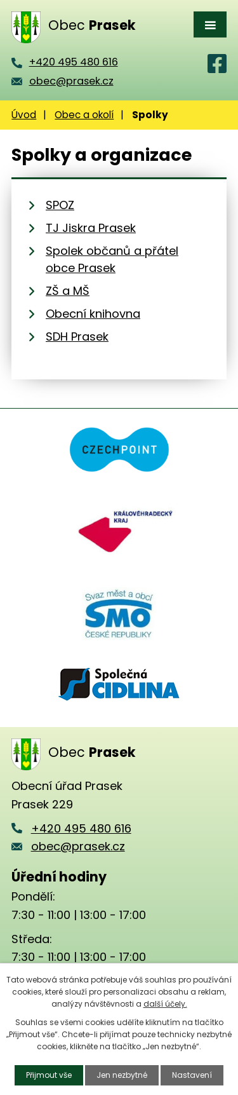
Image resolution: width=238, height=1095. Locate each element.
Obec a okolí (84, 114)
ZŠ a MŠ (67, 291)
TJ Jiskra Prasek (91, 228)
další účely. (165, 1003)
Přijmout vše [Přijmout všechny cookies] (49, 1075)
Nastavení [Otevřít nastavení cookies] (192, 1075)
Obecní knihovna (93, 314)
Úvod (23, 114)
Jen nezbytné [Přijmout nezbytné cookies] (121, 1075)
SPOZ (60, 205)
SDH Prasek (77, 336)
